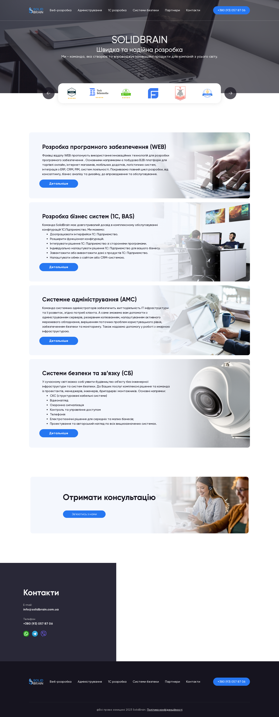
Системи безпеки (146, 10)
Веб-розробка (60, 10)
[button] (49, 93)
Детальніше (58, 183)
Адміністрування (90, 10)
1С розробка (117, 10)
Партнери (172, 10)
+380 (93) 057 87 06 (231, 10)
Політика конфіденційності (165, 709)
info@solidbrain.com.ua (41, 609)
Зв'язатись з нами (84, 514)
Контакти (193, 10)
